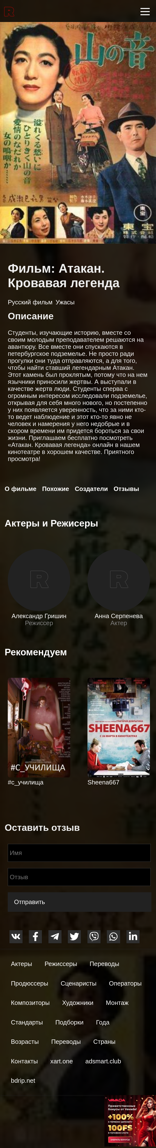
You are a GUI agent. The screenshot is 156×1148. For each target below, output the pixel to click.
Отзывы (126, 488)
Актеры (21, 963)
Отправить (29, 902)
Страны (104, 1041)
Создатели (91, 488)
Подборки (69, 1022)
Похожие (55, 488)
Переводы (104, 963)
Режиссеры (61, 963)
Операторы (125, 983)
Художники (77, 1002)
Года (102, 1022)
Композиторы (30, 1002)
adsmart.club (103, 1061)
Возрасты (25, 1041)
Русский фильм (30, 302)
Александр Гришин (39, 616)
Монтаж (117, 1002)
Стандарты (27, 1022)
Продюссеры (29, 983)
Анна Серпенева (118, 616)
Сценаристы (78, 983)
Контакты (24, 1061)
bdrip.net (23, 1080)
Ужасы (64, 302)
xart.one (61, 1061)
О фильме (20, 488)
